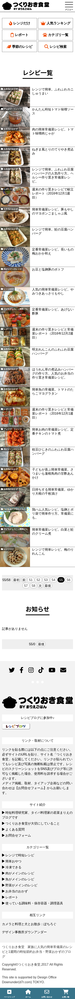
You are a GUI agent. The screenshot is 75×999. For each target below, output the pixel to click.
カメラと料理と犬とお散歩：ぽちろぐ (29, 924)
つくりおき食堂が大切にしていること (32, 823)
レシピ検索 (55, 47)
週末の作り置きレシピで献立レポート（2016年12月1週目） (53, 193)
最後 (48, 585)
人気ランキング (55, 23)
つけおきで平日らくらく (15, 509)
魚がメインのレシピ (19, 879)
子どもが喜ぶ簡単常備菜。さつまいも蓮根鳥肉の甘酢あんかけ (53, 473)
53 (46, 580)
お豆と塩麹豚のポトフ (48, 269)
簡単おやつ (13, 861)
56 (68, 580)
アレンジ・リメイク (13, 109)
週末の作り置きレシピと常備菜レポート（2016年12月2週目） (53, 333)
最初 (16, 580)
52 (38, 580)
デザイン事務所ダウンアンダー (24, 932)
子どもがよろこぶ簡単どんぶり (14, 310)
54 (53, 580)
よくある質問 (15, 829)
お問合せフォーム (18, 835)
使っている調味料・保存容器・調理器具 (34, 903)
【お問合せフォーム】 (31, 788)
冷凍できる (13, 867)
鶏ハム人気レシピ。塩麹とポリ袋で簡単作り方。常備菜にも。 (53, 513)
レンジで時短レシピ (19, 855)
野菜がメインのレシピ (21, 885)
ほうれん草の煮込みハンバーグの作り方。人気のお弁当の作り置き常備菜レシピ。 (53, 373)
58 (33, 585)
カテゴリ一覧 (55, 35)
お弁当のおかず (11, 89)
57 (26, 585)
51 (31, 580)
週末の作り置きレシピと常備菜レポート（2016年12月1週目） (53, 413)
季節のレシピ (19, 47)
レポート (19, 35)
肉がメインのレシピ (13, 269)
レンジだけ (19, 23)
